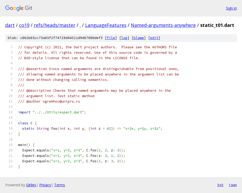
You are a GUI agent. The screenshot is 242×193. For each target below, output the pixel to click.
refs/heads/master (54, 25)
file (111, 38)
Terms (59, 184)
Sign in (231, 8)
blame (139, 38)
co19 (24, 25)
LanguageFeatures (105, 25)
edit (154, 38)
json (233, 184)
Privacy (45, 184)
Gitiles (31, 184)
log (124, 38)
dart (10, 25)
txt (220, 184)
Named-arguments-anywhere (163, 25)
